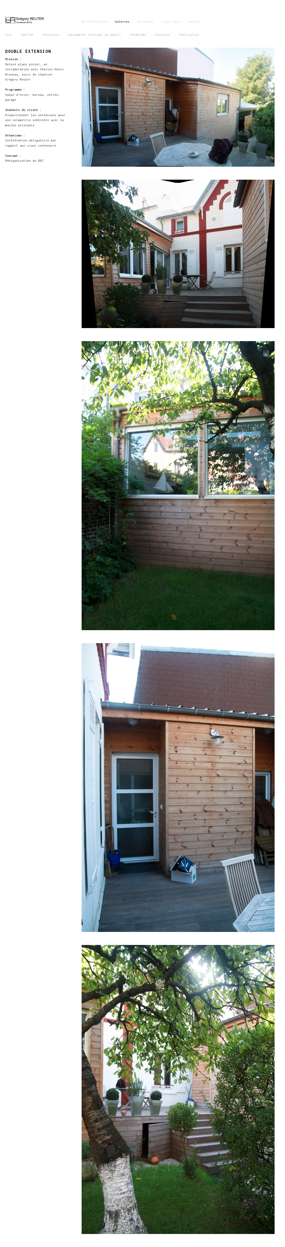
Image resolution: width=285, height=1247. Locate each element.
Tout (8, 34)
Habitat (27, 34)
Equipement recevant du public (94, 34)
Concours (162, 34)
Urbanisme (138, 34)
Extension (51, 34)
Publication (189, 34)
